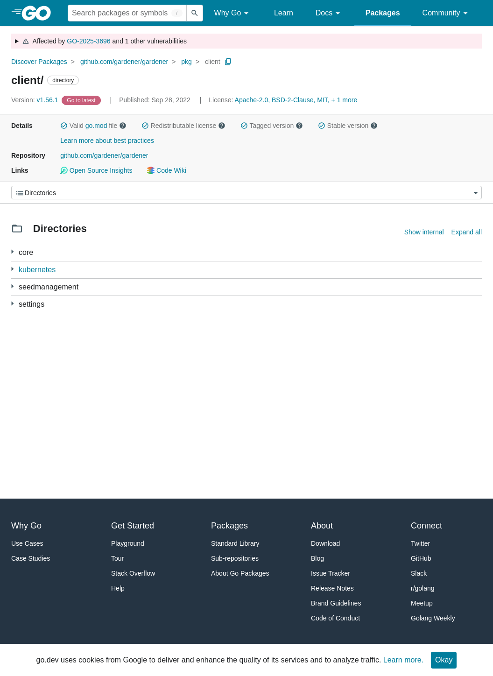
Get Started (132, 525)
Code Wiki (166, 170)
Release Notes (332, 588)
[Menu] (246, 192)
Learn (283, 13)
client (212, 61)
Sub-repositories (235, 558)
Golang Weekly (433, 618)
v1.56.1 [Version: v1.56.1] (35, 100)
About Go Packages (240, 573)
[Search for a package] (127, 13)
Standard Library (235, 543)
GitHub (421, 558)
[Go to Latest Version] (82, 100)
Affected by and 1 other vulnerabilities (104, 41)
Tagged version (271, 125)
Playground (127, 543)
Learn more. (403, 660)
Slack (419, 573)
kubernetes (37, 270)
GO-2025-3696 (88, 41)
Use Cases (27, 543)
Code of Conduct (335, 618)
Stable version (348, 125)
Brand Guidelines (336, 603)
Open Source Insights (96, 170)
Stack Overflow (133, 573)
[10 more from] (12, 269)
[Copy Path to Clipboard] (228, 61)
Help (118, 588)
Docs (329, 13)
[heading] (39, 13)
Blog (317, 558)
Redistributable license (183, 125)
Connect (426, 525)
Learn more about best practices (107, 140)
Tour (117, 558)
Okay (443, 660)
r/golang (423, 588)
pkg (186, 61)
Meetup (422, 603)
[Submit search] (194, 13)
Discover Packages (39, 61)
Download (325, 543)
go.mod (96, 125)
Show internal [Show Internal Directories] (424, 232)
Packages (383, 13)
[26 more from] (12, 252)
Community (447, 13)
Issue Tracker (330, 573)
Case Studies (30, 558)
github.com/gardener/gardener (124, 61)
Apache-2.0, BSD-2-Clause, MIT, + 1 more (296, 100)
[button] (64, 125)
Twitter (420, 543)
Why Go (233, 13)
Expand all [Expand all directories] (466, 232)
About (322, 525)
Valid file (93, 125)
